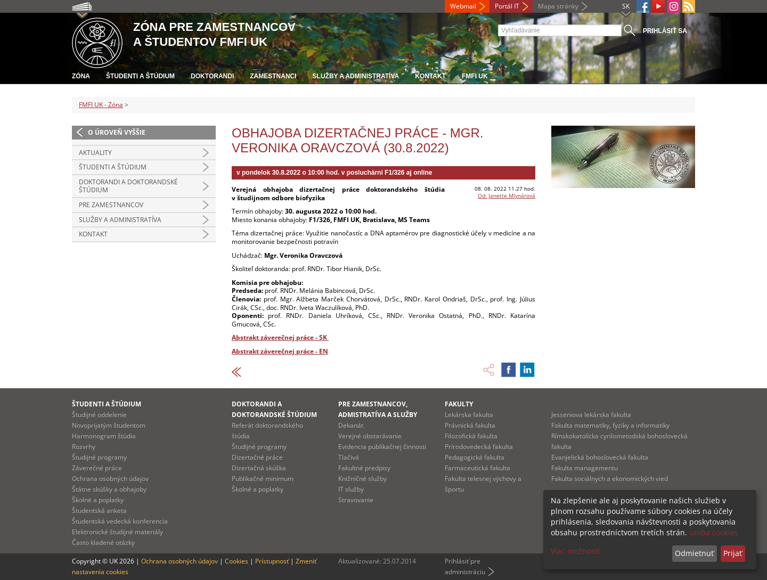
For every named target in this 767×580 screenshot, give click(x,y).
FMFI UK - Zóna (101, 104)
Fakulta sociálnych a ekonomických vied (609, 478)
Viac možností (575, 551)
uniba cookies (713, 532)
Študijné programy (99, 457)
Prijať (732, 553)
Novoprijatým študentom (108, 425)
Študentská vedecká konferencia (120, 521)
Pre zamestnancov (111, 204)
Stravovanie (355, 499)
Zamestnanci (273, 76)
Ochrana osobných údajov (110, 478)
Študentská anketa (99, 510)
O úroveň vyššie (116, 132)
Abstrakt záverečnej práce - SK (280, 337)
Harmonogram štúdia (104, 435)
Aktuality (95, 152)
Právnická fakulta (470, 425)
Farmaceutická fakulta (477, 467)
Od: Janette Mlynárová (506, 195)
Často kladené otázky (103, 542)
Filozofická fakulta (471, 435)
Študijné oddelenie (99, 414)
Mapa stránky (558, 6)
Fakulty (459, 404)
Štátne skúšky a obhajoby (109, 489)
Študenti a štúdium (140, 76)
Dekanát (350, 425)
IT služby (351, 489)
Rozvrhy (83, 446)
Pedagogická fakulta (474, 457)
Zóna (81, 76)
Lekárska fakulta (469, 414)
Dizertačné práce (257, 457)
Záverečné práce (97, 467)
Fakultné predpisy (364, 467)
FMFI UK (475, 76)
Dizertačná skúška (259, 467)
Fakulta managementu (584, 467)
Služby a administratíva (356, 76)
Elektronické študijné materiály (117, 531)
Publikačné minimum (262, 478)
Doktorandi (212, 76)
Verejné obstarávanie (370, 435)
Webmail (463, 6)
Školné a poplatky (98, 499)
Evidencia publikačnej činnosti (382, 446)
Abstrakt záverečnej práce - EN (280, 351)
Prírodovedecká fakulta (479, 446)
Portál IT (507, 6)
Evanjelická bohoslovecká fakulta (599, 457)
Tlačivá (348, 457)
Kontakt (430, 76)
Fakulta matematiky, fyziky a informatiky (610, 425)
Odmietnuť (694, 553)
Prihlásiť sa (665, 31)
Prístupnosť (272, 561)
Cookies (236, 561)
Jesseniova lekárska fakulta (591, 414)
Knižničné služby (362, 478)
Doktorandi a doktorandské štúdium (128, 186)
